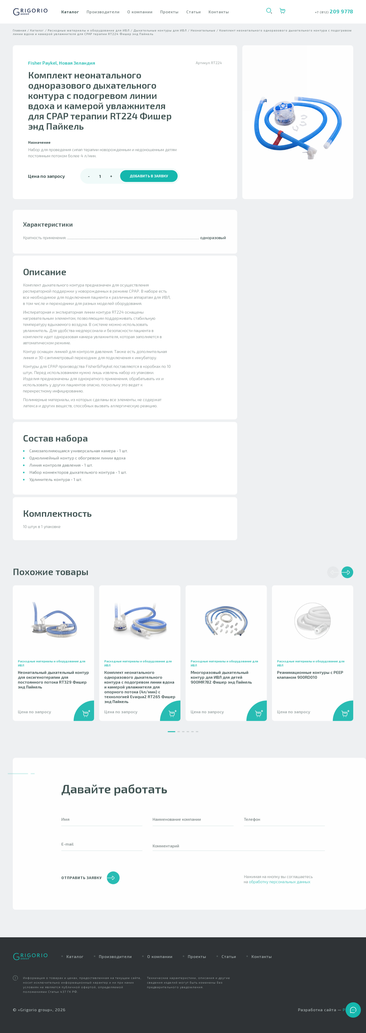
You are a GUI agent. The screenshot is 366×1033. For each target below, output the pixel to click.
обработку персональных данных (279, 888)
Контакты (219, 11)
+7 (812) (322, 12)
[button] (171, 738)
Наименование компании (177, 826)
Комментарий (166, 852)
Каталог (70, 11)
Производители (103, 11)
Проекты (169, 11)
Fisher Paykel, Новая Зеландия (61, 69)
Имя (65, 826)
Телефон (252, 826)
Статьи (193, 11)
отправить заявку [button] (90, 884)
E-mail (67, 851)
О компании (140, 11)
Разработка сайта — (325, 1010)
